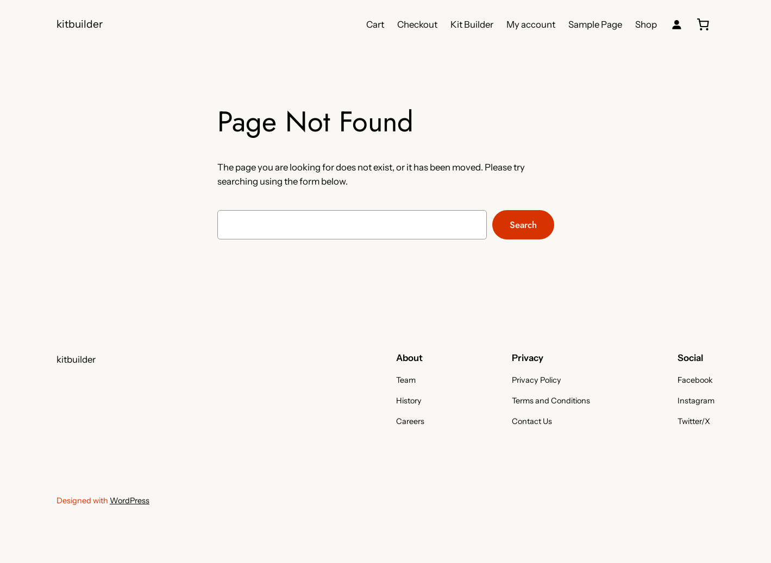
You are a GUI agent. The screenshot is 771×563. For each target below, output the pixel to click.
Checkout (417, 24)
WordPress (129, 500)
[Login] (676, 24)
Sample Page (595, 24)
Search (523, 224)
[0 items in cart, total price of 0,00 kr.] (703, 24)
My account (530, 24)
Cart (375, 24)
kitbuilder (80, 23)
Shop (646, 24)
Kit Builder (471, 24)
